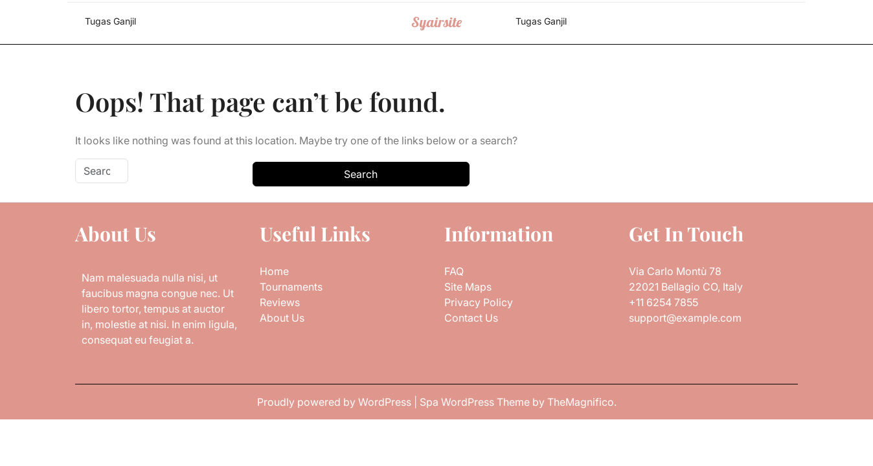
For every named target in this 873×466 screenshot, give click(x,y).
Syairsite (436, 22)
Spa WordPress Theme (476, 401)
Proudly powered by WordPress (335, 401)
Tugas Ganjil (110, 21)
